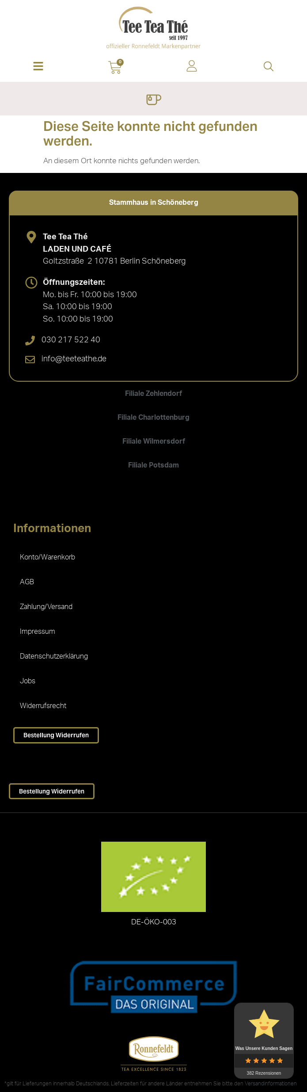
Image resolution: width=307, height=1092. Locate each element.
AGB (27, 582)
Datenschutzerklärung (54, 656)
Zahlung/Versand (46, 606)
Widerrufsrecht (43, 705)
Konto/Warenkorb (47, 557)
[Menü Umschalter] (153, 100)
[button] (38, 67)
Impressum (37, 631)
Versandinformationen (271, 1083)
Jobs (27, 681)
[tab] (153, 203)
